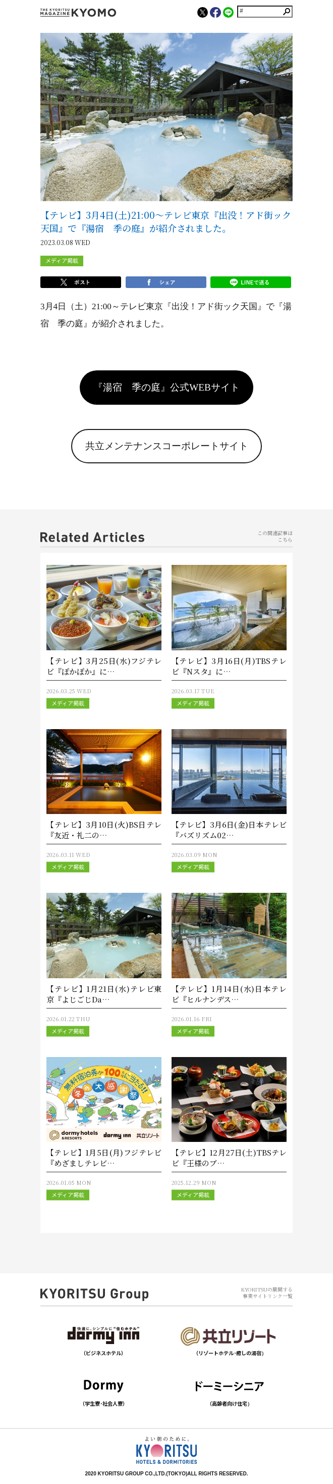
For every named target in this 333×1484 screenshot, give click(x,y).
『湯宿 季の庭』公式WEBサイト (166, 387)
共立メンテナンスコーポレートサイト (166, 446)
